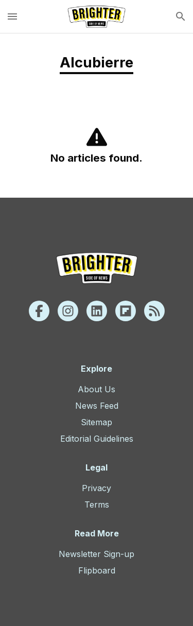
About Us (96, 389)
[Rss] (154, 311)
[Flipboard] (125, 311)
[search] (180, 16)
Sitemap (96, 422)
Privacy (96, 488)
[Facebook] (39, 311)
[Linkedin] (96, 311)
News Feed (96, 406)
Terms (96, 504)
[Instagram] (68, 311)
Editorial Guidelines (96, 438)
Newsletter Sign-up (96, 554)
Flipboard (96, 570)
